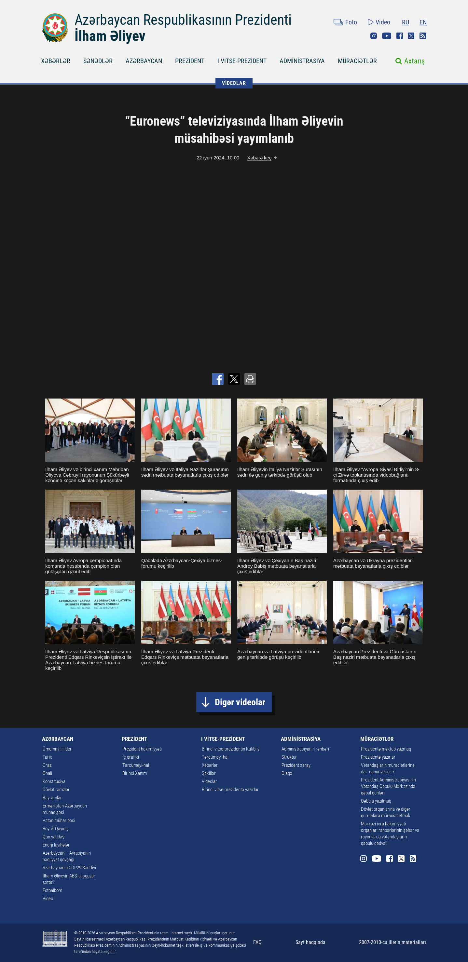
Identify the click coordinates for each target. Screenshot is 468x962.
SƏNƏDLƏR (98, 61)
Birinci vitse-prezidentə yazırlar (230, 790)
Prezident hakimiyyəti (142, 749)
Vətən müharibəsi (59, 820)
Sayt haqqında (310, 942)
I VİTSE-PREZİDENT (242, 61)
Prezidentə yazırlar (378, 757)
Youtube (386, 36)
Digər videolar (240, 702)
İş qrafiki (130, 757)
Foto (351, 22)
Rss (423, 36)
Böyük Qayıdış (56, 829)
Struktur (289, 757)
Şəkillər (209, 773)
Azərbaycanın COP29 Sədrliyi (69, 868)
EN (423, 22)
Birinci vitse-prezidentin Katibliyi (231, 749)
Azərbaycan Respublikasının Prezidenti (183, 19)
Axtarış (414, 61)
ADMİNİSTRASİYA (302, 61)
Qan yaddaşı (54, 837)
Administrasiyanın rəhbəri (305, 749)
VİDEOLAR (234, 83)
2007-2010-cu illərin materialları (392, 942)
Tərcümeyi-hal (135, 765)
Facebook (399, 36)
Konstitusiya (54, 781)
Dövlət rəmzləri (57, 790)
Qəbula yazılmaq (376, 801)
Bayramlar (52, 798)
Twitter (411, 36)
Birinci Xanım (134, 773)
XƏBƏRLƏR (55, 61)
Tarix (47, 757)
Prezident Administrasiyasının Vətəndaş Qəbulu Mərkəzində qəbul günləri (388, 786)
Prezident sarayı (296, 765)
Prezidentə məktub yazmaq (386, 749)
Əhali (47, 773)
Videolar (209, 781)
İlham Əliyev (110, 36)
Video (383, 22)
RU (405, 22)
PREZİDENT (189, 61)
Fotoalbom (52, 890)
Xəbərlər (210, 765)
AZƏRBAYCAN (144, 61)
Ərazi (47, 765)
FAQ (257, 942)
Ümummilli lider (57, 749)
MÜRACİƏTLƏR (357, 61)
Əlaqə (287, 773)
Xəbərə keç (259, 157)
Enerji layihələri (57, 845)
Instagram (373, 36)
